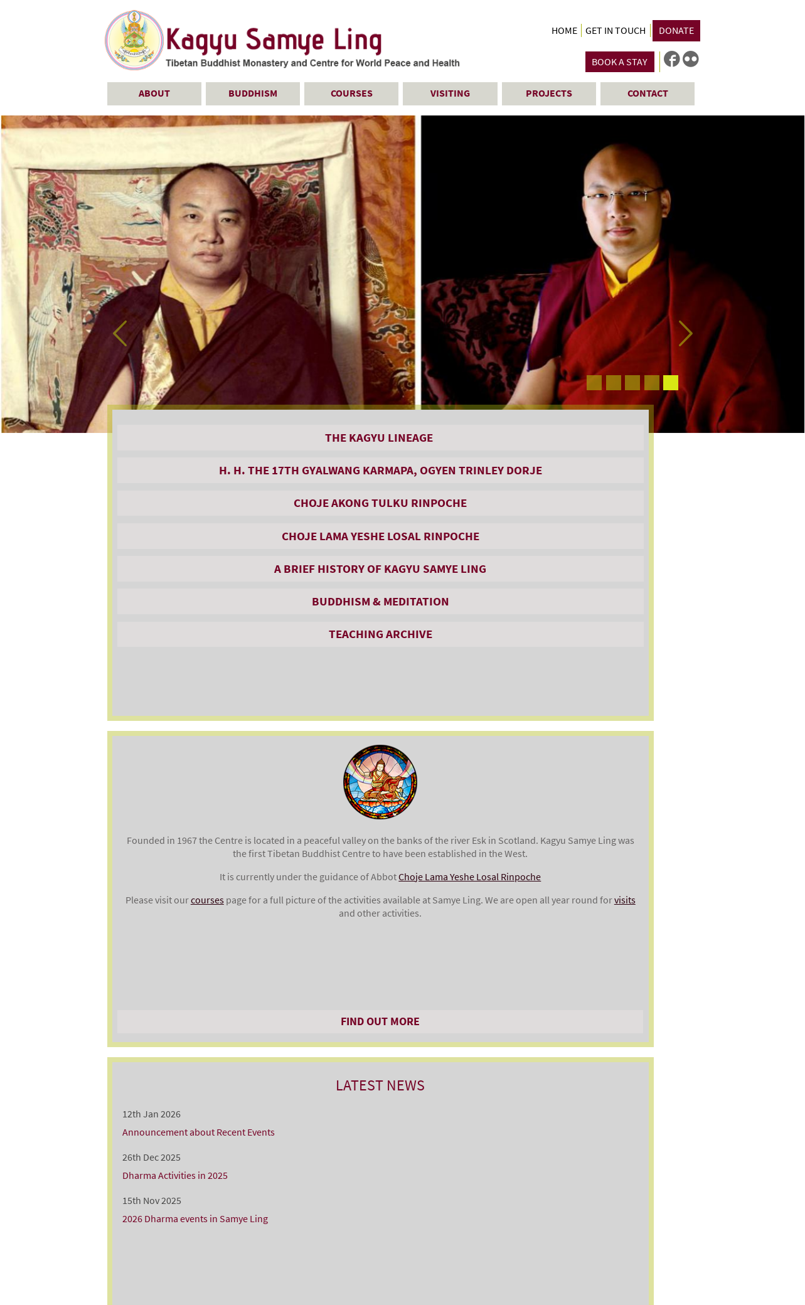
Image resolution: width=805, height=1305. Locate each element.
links (650, 1179)
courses (404, 652)
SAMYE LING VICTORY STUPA (203, 976)
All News (600, 718)
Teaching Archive (203, 706)
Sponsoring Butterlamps (203, 1010)
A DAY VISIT (204, 843)
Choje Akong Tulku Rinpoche (203, 539)
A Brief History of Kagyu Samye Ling (204, 634)
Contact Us (127, 1278)
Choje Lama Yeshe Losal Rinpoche (204, 586)
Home (564, 30)
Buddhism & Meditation (203, 674)
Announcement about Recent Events (594, 479)
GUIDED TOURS (203, 943)
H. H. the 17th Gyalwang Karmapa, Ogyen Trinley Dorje (203, 484)
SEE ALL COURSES (401, 890)
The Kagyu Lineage (204, 437)
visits (381, 692)
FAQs (203, 1043)
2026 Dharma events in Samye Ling (591, 566)
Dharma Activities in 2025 (571, 523)
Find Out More (401, 718)
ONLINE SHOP (203, 910)
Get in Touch (615, 30)
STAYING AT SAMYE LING (203, 810)
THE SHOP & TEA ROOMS (204, 877)
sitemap (681, 1179)
